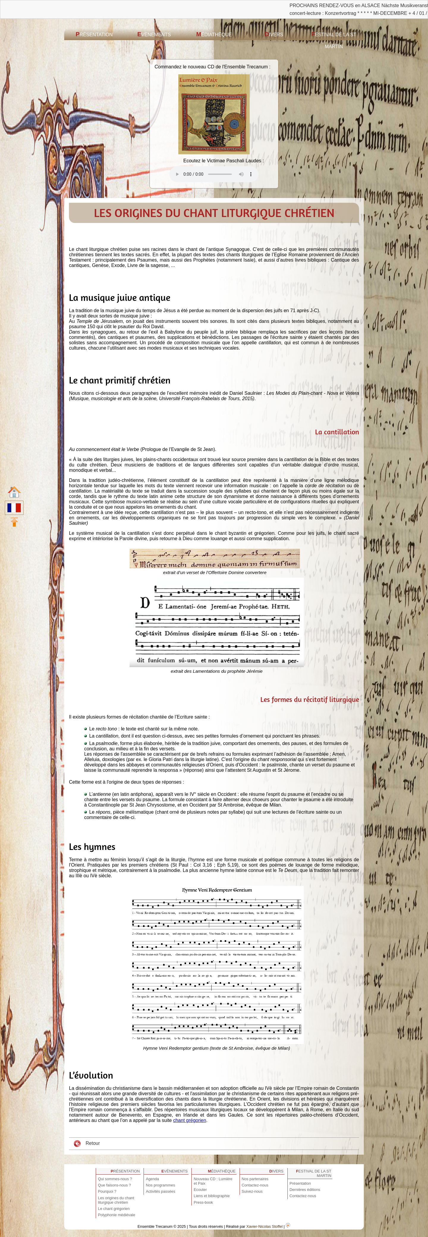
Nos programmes (160, 1185)
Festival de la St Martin (333, 40)
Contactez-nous (255, 1185)
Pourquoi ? (107, 1191)
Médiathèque (214, 34)
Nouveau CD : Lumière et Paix (213, 1181)
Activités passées (160, 1191)
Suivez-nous (252, 1191)
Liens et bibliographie (212, 1196)
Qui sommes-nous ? (115, 1179)
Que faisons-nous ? (114, 1185)
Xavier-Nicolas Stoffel (264, 1226)
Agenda (152, 1179)
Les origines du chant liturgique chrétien (116, 1200)
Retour (87, 1143)
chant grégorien (189, 1120)
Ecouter (200, 1189)
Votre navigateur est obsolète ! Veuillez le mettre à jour (214, 174)
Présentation (94, 34)
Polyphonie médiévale (116, 1215)
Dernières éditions (304, 1189)
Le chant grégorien (114, 1208)
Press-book (203, 1202)
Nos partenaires (255, 1179)
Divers (274, 34)
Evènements (154, 34)
